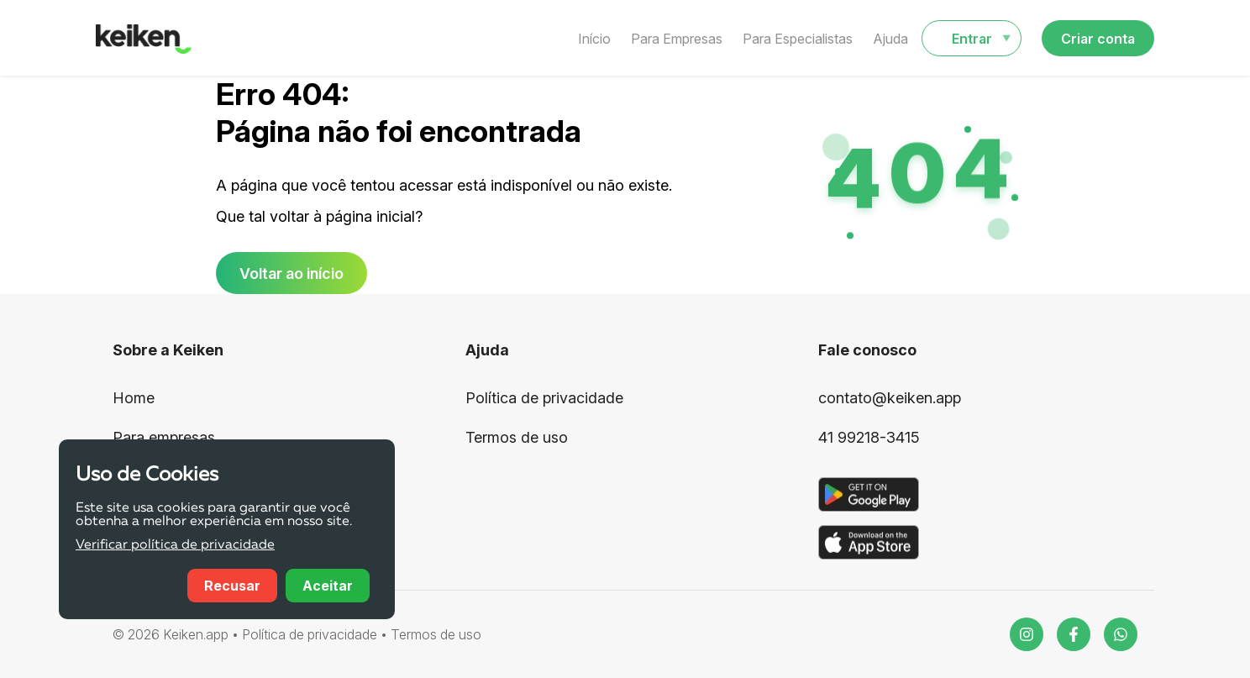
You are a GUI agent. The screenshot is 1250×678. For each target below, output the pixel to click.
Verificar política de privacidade (175, 545)
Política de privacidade (544, 398)
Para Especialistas (798, 38)
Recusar (232, 585)
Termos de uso (516, 437)
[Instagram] (1026, 634)
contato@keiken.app (889, 398)
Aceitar (327, 585)
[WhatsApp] (1120, 634)
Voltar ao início (291, 273)
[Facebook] (1073, 634)
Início (594, 38)
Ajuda (890, 38)
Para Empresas (676, 38)
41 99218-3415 (869, 437)
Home (134, 398)
